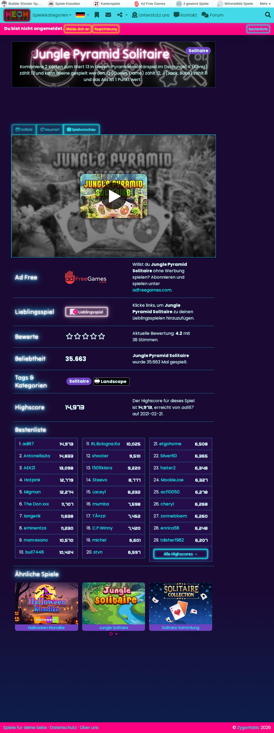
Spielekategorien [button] (50, 15)
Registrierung (105, 28)
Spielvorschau (81, 129)
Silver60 (168, 456)
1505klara (102, 468)
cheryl (167, 504)
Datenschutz (63, 727)
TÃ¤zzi (98, 516)
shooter (100, 456)
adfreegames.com (152, 290)
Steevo (100, 480)
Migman (32, 492)
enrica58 (170, 528)
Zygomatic (248, 727)
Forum (212, 15)
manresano (36, 540)
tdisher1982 (172, 540)
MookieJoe (172, 480)
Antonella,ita (37, 456)
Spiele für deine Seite (25, 727)
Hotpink (32, 480)
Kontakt (185, 15)
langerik (32, 516)
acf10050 (170, 492)
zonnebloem (174, 516)
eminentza (35, 528)
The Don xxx (36, 504)
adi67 (28, 444)
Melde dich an (77, 28)
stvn (97, 552)
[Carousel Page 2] (116, 633)
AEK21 (29, 468)
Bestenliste (258, 28)
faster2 (168, 468)
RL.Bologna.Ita (105, 444)
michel (99, 540)
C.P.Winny (102, 528)
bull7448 (34, 552)
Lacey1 (99, 492)
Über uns (89, 727)
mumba (100, 504)
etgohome (170, 444)
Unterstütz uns (150, 15)
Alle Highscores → (181, 554)
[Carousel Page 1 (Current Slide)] (111, 633)
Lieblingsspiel (86, 311)
